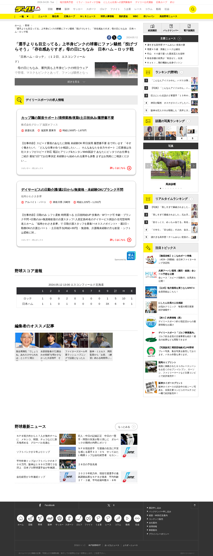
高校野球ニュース (168, 16)
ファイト (115, 9)
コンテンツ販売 (156, 519)
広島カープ (161, 2)
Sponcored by (125, 256)
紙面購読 (152, 30)
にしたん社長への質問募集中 (118, 2)
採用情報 (153, 526)
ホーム (18, 25)
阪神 (67, 9)
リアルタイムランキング (171, 198)
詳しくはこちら (120, 168)
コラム (148, 9)
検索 (192, 9)
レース (138, 9)
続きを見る (74, 81)
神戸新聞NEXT (95, 545)
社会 (167, 9)
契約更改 (123, 16)
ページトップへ (194, 505)
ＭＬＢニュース (87, 16)
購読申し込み (155, 508)
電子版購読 (189, 30)
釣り (172, 2)
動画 (158, 9)
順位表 (55, 16)
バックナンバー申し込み (160, 511)
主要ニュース (168, 38)
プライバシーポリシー (159, 534)
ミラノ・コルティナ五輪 (88, 2)
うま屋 (127, 9)
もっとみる (124, 427)
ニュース (42, 16)
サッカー (78, 9)
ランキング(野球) (166, 72)
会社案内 (153, 523)
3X (107, 303)
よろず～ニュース (130, 545)
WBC (135, 16)
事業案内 (153, 530)
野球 (58, 9)
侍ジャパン (148, 16)
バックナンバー (170, 30)
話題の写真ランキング (170, 121)
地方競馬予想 (66, 2)
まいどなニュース (111, 545)
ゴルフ (103, 9)
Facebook (50, 505)
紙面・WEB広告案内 (158, 515)
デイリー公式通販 (144, 2)
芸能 (50, 9)
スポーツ (91, 9)
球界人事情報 (107, 16)
